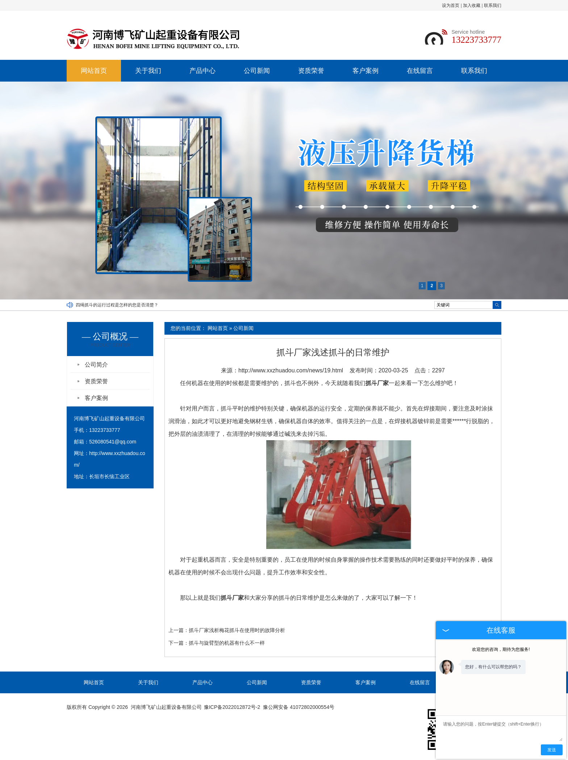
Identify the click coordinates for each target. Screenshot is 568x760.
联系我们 (492, 5)
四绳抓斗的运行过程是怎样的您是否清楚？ (117, 304)
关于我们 (148, 70)
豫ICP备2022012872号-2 (232, 707)
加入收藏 (471, 5)
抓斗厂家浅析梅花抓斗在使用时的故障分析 (237, 630)
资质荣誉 (311, 70)
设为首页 (450, 5)
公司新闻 (257, 70)
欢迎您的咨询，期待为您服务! (501, 649)
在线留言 (420, 70)
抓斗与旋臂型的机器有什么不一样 (227, 643)
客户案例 (365, 70)
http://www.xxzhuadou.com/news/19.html (290, 370)
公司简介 (96, 365)
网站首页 (94, 70)
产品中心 (202, 70)
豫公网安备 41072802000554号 (298, 707)
